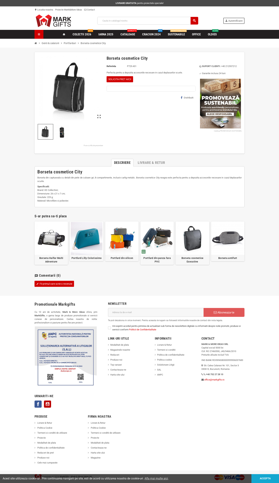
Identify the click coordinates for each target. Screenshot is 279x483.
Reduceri (114, 354)
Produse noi (116, 359)
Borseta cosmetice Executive (192, 260)
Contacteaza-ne (118, 369)
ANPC (160, 374)
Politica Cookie (44, 427)
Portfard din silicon (122, 258)
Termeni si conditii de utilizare (52, 432)
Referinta (111, 66)
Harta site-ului (117, 374)
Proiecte (41, 437)
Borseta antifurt (227, 258)
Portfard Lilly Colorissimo (87, 258)
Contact (89, 9)
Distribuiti (187, 97)
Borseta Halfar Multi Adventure (51, 260)
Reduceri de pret (45, 452)
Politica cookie (164, 359)
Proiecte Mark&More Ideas (68, 9)
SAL (159, 369)
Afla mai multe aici (156, 478)
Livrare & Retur (164, 345)
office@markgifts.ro (214, 379)
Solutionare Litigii (165, 364)
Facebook (38, 404)
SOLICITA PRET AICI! (119, 79)
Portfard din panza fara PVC (157, 260)
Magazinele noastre (120, 349)
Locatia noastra (44, 9)
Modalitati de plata (119, 345)
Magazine (95, 457)
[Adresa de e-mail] (156, 312)
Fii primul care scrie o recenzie (54, 283)
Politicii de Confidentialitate (142, 329)
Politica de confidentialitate (170, 354)
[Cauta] (147, 21)
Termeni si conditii (166, 349)
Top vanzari (116, 364)
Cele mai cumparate (47, 462)
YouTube (47, 404)
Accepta (265, 478)
